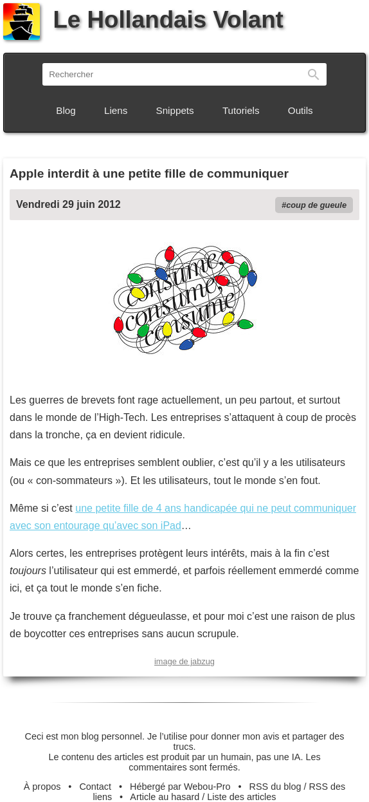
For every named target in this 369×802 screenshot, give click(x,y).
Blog (65, 110)
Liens (115, 110)
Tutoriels (241, 110)
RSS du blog (275, 786)
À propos (42, 786)
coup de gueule (316, 205)
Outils (300, 110)
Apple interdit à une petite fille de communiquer (149, 173)
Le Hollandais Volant (143, 19)
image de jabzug (184, 661)
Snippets (175, 110)
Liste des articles (241, 797)
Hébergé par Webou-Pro (180, 786)
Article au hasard (164, 797)
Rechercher (314, 74)
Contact (95, 786)
